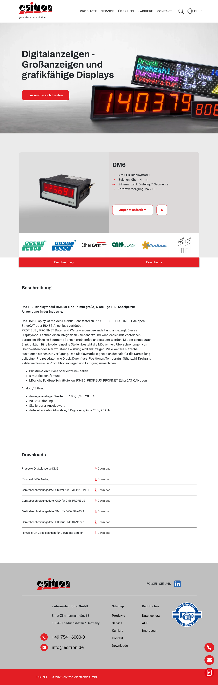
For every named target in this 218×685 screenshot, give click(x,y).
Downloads (154, 262)
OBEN (41, 677)
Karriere (145, 11)
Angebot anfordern (133, 210)
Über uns (126, 11)
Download (102, 468)
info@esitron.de (68, 647)
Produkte (88, 11)
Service (107, 11)
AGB (145, 623)
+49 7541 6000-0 (68, 637)
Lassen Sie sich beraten (45, 95)
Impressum (150, 630)
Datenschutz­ (151, 615)
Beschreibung (64, 262)
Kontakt (164, 11)
